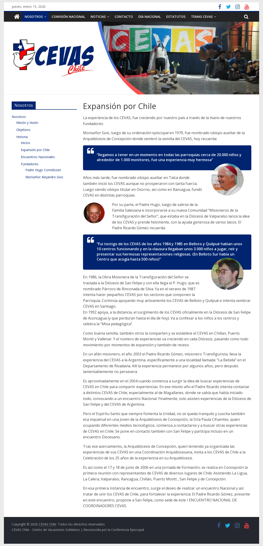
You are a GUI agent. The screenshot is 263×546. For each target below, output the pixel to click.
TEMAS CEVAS (202, 16)
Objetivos (23, 130)
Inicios (25, 143)
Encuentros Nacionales (38, 157)
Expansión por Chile (35, 150)
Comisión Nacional (68, 16)
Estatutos (175, 16)
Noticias (98, 16)
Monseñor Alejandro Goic (44, 177)
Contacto (124, 16)
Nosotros (34, 16)
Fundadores (29, 164)
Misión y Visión (27, 122)
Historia (22, 137)
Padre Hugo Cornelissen (43, 170)
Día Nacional (149, 16)
